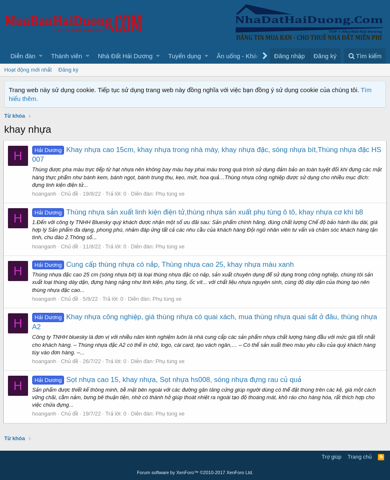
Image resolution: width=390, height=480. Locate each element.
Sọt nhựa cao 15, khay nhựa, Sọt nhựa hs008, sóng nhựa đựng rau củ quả (168, 380)
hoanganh (45, 194)
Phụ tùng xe (171, 194)
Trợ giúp (331, 457)
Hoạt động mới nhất (28, 70)
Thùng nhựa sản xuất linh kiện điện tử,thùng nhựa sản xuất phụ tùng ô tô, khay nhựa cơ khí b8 (198, 212)
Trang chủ (360, 457)
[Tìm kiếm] (365, 56)
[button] (41, 56)
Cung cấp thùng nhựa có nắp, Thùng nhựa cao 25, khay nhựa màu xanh (164, 264)
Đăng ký (69, 70)
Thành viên (66, 55)
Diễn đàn (23, 55)
